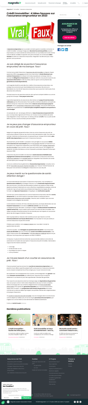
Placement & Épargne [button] (55, 3)
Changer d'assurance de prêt (15, 366)
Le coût (36, 368)
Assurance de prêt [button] (30, 3)
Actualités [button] (73, 3)
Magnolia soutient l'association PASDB (19, 402)
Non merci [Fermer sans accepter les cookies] (6, 397)
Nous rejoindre (53, 364)
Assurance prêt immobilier (14, 362)
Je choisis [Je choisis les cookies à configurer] (16, 397)
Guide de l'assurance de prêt (38, 362)
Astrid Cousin (16, 303)
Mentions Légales (54, 371)
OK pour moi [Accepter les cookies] (26, 397)
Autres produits (65, 3)
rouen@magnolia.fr (75, 395)
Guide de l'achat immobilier (39, 370)
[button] (3, 402)
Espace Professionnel (55, 368)
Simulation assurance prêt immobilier (17, 364)
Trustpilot (66, 402)
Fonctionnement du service (56, 373)
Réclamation (52, 382)
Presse (70, 366)
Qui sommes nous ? (54, 362)
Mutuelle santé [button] (42, 3)
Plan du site (52, 384)
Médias (70, 364)
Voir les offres (69, 38)
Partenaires (52, 366)
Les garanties (37, 365)
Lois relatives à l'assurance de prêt (17, 373)
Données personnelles (55, 375)
